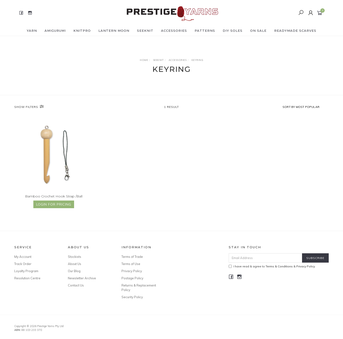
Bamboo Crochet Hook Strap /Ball (53, 196)
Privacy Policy (131, 271)
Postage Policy (132, 278)
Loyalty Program (26, 271)
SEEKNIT (145, 30)
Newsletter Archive (82, 278)
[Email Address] (265, 258)
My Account (22, 257)
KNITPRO (82, 30)
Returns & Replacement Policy (138, 287)
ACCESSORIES (174, 30)
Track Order (22, 264)
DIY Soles (232, 30)
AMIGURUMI (55, 30)
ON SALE (258, 30)
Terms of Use (130, 264)
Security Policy (132, 297)
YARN (32, 30)
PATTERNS (205, 30)
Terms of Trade (132, 257)
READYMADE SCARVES (295, 30)
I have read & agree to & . (272, 266)
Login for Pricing (53, 205)
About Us (74, 264)
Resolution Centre (27, 278)
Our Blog (74, 271)
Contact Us (76, 285)
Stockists (74, 257)
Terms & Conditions (279, 266)
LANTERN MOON (113, 30)
